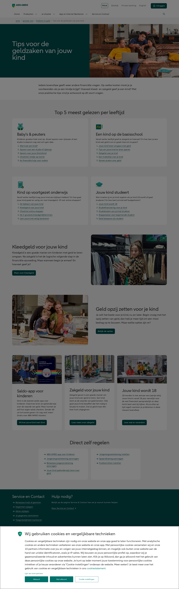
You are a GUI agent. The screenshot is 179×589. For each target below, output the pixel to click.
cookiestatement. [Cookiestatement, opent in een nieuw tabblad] (96, 568)
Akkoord (36, 579)
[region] (89, 557)
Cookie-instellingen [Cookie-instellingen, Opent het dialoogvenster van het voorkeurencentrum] (86, 579)
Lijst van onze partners (34, 573)
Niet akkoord (61, 579)
